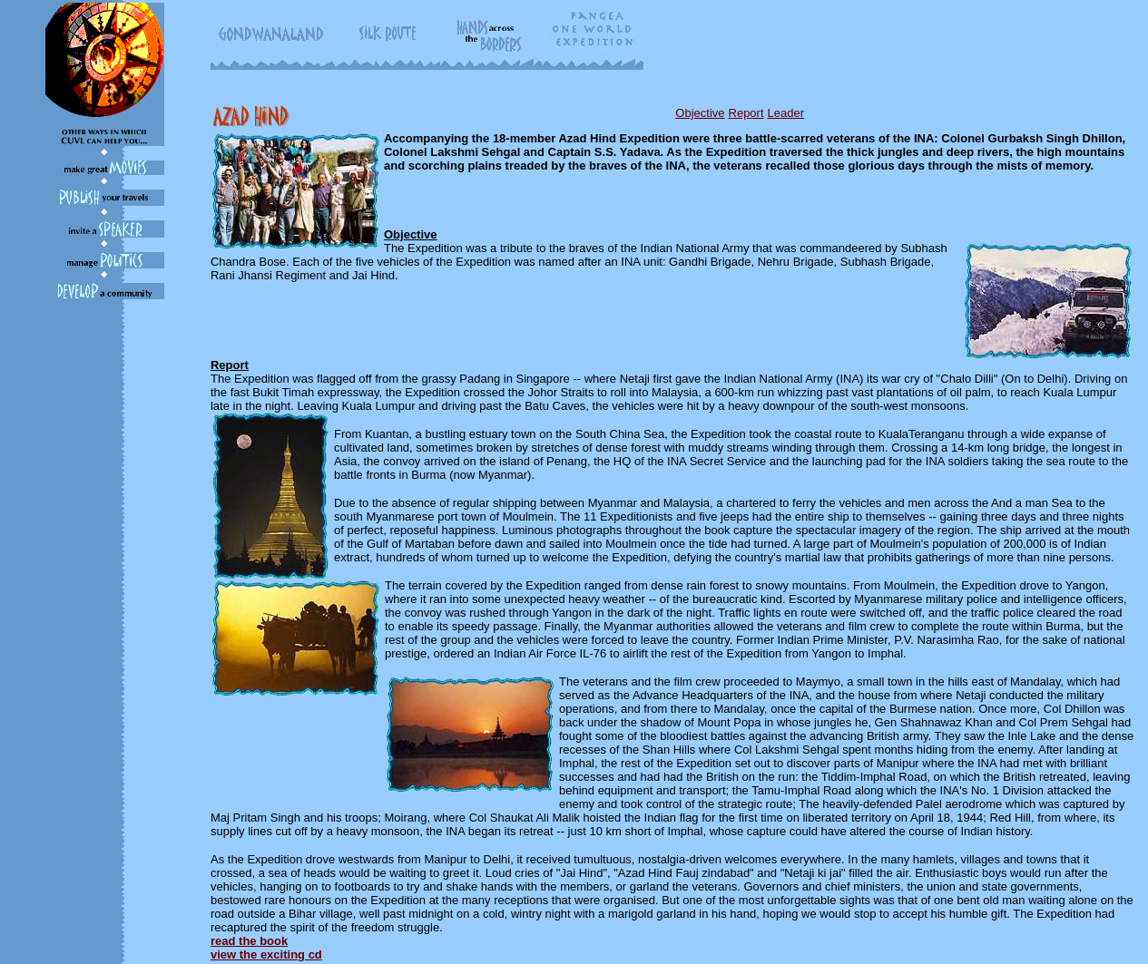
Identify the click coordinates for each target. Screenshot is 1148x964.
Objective (699, 113)
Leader (786, 113)
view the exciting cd (266, 954)
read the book (249, 941)
